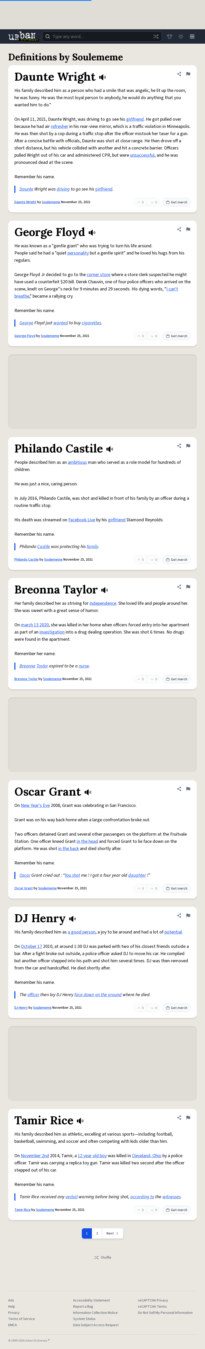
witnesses (171, 1197)
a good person (81, 932)
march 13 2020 (35, 625)
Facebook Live (81, 520)
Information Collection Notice (95, 1312)
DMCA (12, 1325)
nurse (84, 666)
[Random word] (156, 36)
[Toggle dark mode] (181, 36)
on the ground (108, 995)
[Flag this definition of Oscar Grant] (188, 789)
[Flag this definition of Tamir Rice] (188, 1118)
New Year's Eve (35, 805)
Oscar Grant (23, 888)
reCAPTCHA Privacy (153, 1300)
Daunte (26, 189)
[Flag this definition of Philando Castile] (188, 446)
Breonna (27, 666)
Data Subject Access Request (96, 1325)
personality (78, 253)
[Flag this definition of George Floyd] (188, 229)
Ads (11, 1300)
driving (63, 189)
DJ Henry (21, 1007)
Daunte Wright (25, 202)
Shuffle (102, 1257)
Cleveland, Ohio (146, 1156)
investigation (52, 632)
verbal (71, 1197)
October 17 (31, 946)
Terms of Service (21, 1319)
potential (173, 932)
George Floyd (24, 335)
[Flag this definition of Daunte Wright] (188, 74)
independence (103, 603)
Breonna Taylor (26, 679)
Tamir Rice (22, 1209)
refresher (59, 126)
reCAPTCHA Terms (152, 1306)
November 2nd (35, 1156)
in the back (68, 848)
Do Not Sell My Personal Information (165, 1312)
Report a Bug (83, 1306)
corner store (98, 274)
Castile (43, 546)
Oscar (24, 875)
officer (33, 995)
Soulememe (51, 202)
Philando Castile (26, 559)
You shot (72, 875)
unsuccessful (142, 155)
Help (11, 1306)
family (92, 546)
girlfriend (135, 119)
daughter (137, 875)
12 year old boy (92, 1156)
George (26, 323)
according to (142, 1197)
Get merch (176, 202)
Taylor (42, 666)
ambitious (77, 462)
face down (84, 995)
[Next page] (112, 1233)
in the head (87, 841)
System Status (84, 1319)
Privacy (13, 1312)
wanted (60, 323)
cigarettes (91, 323)
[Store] (169, 36)
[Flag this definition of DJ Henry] (188, 915)
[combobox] (102, 36)
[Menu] (192, 36)
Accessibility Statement (91, 1300)
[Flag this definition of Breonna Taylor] (188, 587)
